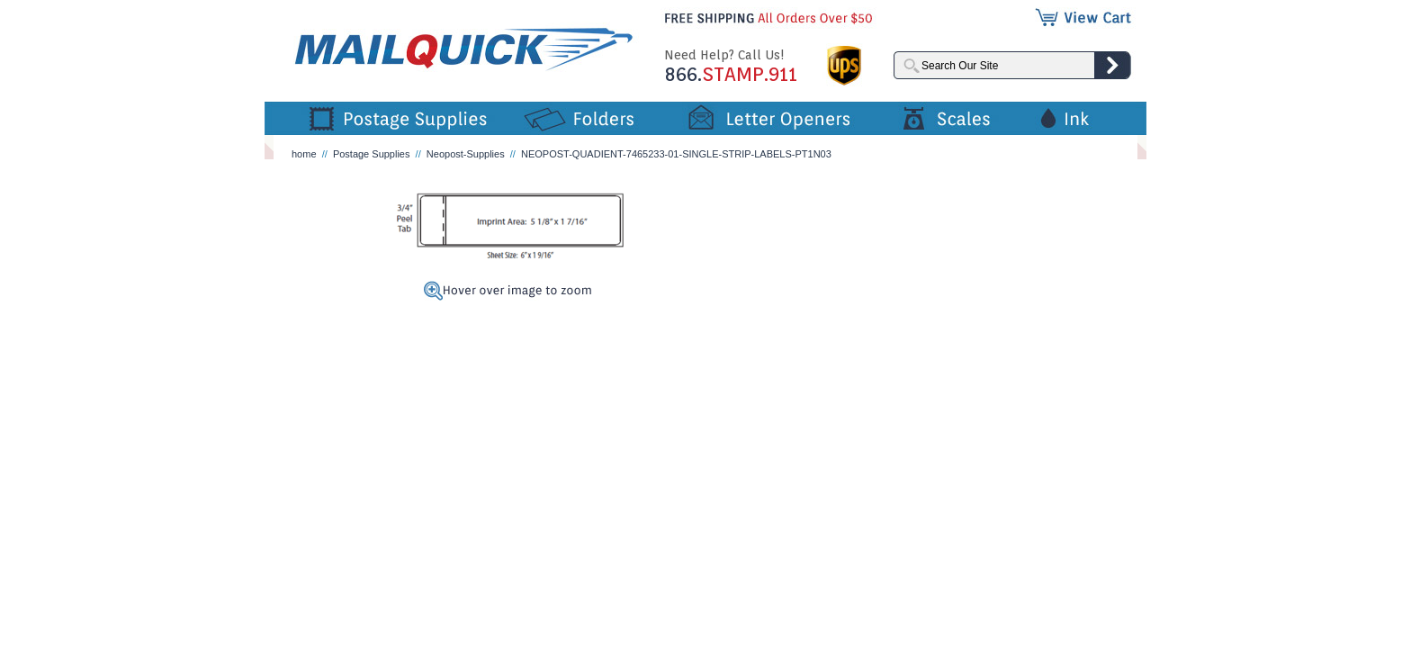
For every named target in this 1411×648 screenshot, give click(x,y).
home (304, 153)
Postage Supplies (371, 153)
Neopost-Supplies (466, 153)
